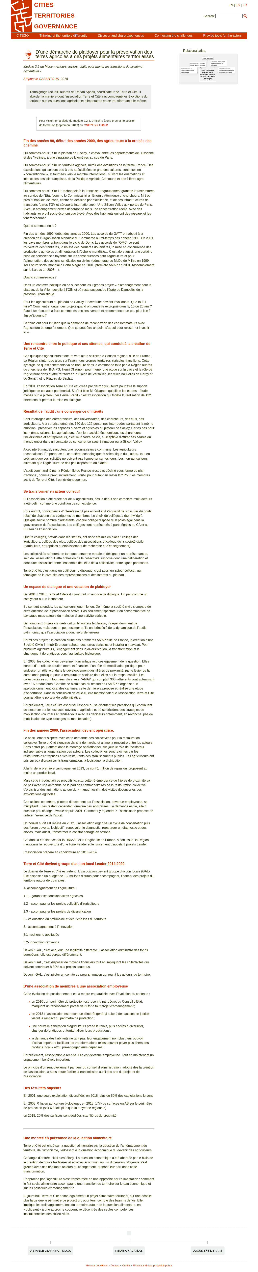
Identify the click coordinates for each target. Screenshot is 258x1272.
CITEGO (22, 35)
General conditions (97, 1265)
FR (245, 5)
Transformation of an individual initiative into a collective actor (187, 70)
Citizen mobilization (208, 58)
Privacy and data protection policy (152, 1265)
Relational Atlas (129, 1250)
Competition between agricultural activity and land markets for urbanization (226, 70)
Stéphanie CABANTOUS (41, 79)
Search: (209, 16)
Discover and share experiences (121, 35)
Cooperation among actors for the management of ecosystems (218, 63)
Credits (126, 1265)
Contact (114, 1265)
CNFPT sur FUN (94, 125)
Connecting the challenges (174, 35)
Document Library (208, 1250)
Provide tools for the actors (222, 35)
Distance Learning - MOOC (50, 1250)
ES (238, 5)
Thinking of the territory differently (63, 35)
